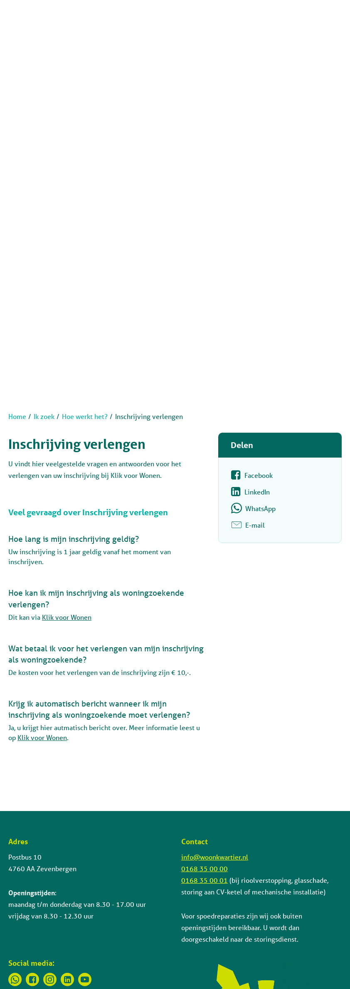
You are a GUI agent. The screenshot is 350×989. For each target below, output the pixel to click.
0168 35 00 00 (204, 868)
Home (17, 416)
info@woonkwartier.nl (214, 857)
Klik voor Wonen (66, 617)
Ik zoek (44, 416)
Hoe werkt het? (85, 416)
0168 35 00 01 (204, 880)
